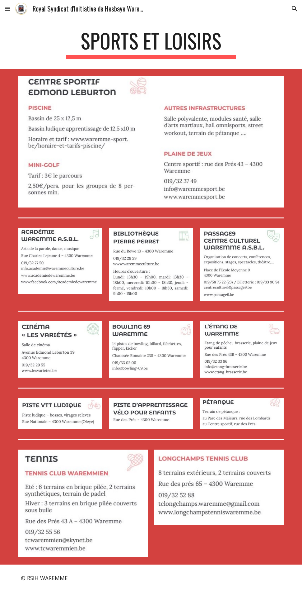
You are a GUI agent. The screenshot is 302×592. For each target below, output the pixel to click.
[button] (7, 8)
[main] (151, 43)
